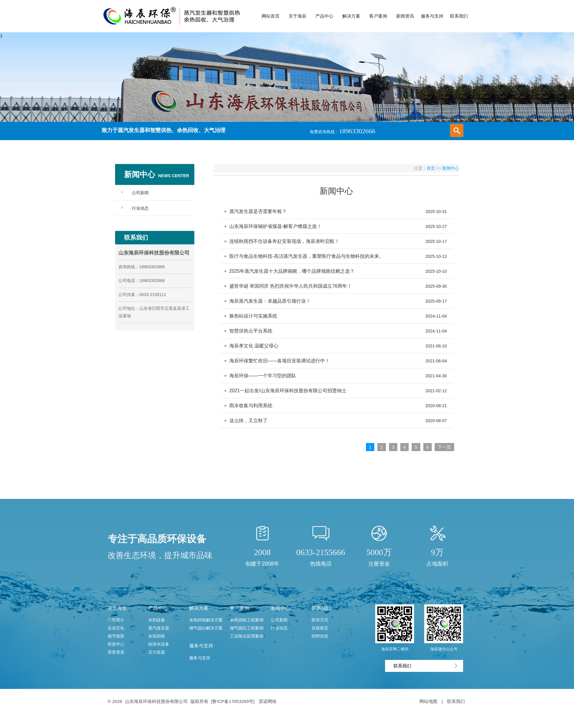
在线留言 (320, 628)
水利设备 (156, 620)
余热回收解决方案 (206, 620)
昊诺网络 (268, 701)
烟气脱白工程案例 (246, 628)
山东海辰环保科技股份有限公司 (156, 701)
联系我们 (321, 608)
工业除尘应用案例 (246, 636)
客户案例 (239, 608)
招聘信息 (320, 636)
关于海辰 (117, 608)
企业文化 (116, 628)
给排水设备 (158, 644)
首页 (431, 168)
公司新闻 (140, 192)
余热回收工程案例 (246, 620)
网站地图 (428, 701)
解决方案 (198, 608)
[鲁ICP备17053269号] (233, 701)
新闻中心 (450, 168)
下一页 (444, 447)
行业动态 (140, 208)
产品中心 (157, 608)
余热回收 (156, 636)
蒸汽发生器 (158, 628)
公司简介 (116, 620)
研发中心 (116, 644)
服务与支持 (201, 645)
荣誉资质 (116, 652)
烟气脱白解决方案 (206, 628)
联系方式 (320, 620)
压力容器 (156, 652)
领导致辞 (116, 636)
